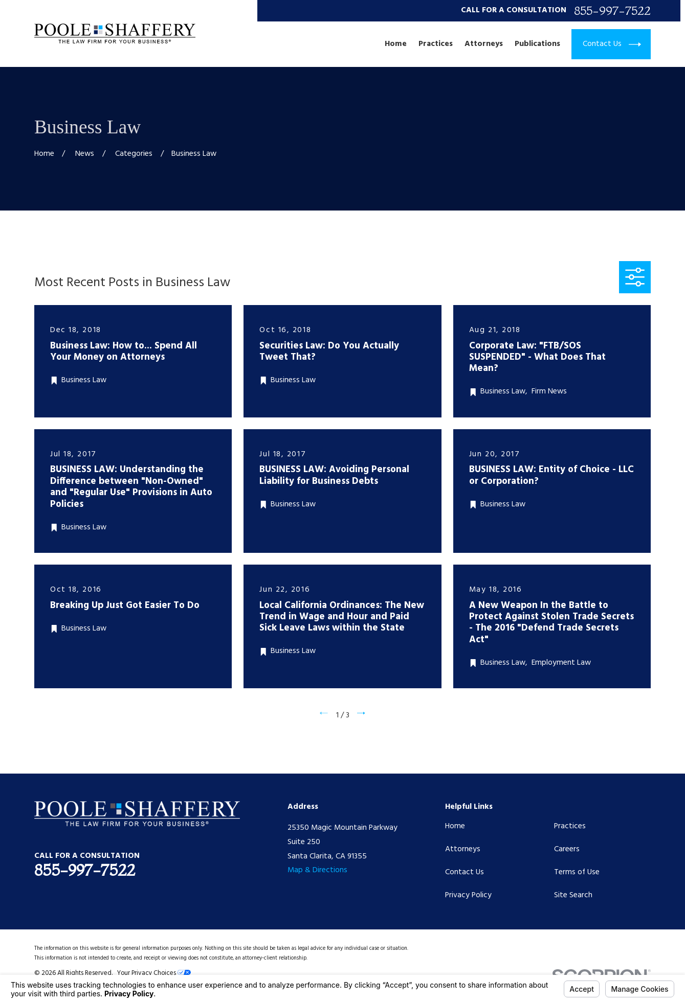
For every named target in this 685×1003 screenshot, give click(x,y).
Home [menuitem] (396, 44)
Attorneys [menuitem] (484, 44)
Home (455, 826)
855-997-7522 (612, 10)
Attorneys (462, 849)
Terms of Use (577, 872)
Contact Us (464, 872)
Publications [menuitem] (537, 44)
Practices (570, 826)
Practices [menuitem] (435, 44)
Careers (567, 849)
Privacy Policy (468, 895)
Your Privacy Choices (154, 973)
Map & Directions (317, 870)
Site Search (573, 895)
